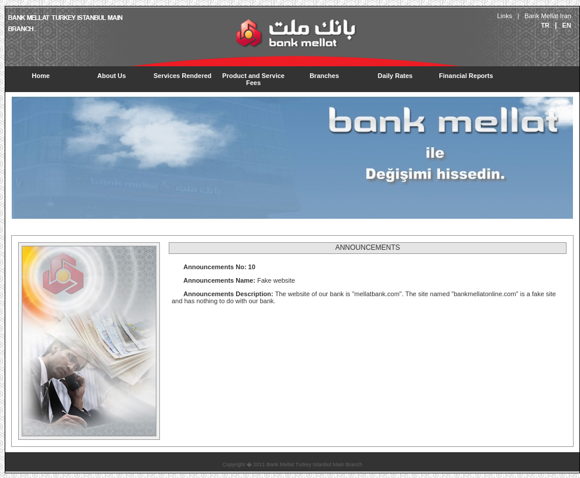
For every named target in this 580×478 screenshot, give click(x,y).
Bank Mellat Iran (547, 15)
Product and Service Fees (253, 79)
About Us (111, 75)
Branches (324, 75)
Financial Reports (466, 75)
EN (566, 25)
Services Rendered (182, 75)
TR (545, 25)
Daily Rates (395, 75)
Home (41, 75)
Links (504, 15)
